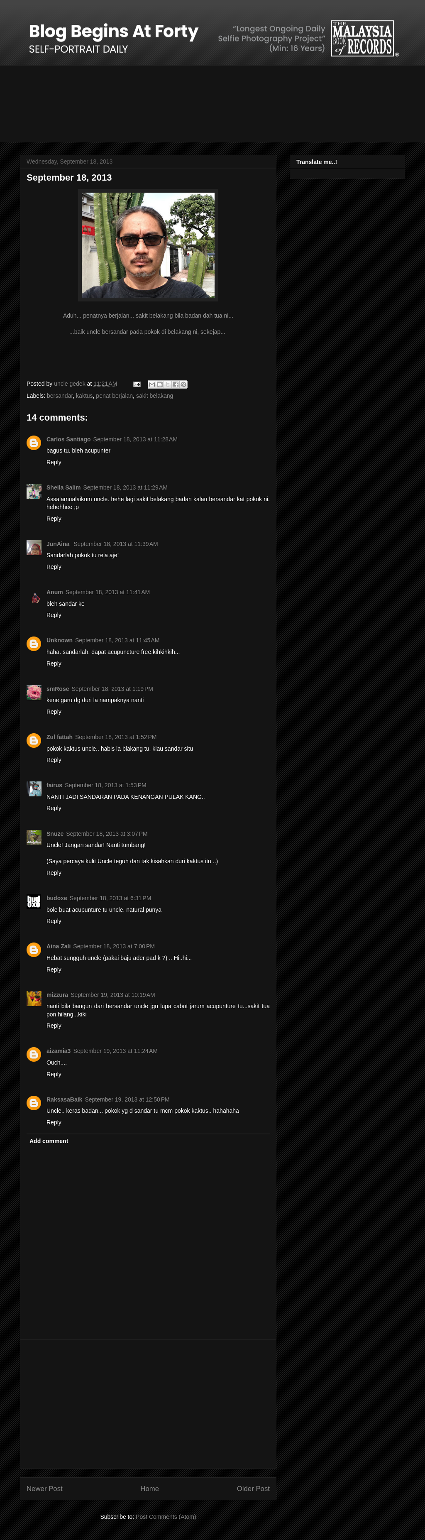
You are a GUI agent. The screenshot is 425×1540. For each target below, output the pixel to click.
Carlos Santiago (68, 439)
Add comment (48, 1141)
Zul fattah (59, 737)
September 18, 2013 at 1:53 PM (106, 785)
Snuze (55, 833)
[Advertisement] (148, 1404)
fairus (54, 785)
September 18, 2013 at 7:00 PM (114, 946)
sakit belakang (154, 395)
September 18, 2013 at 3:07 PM (107, 833)
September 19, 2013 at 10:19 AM (113, 995)
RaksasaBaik (64, 1099)
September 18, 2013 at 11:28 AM (135, 439)
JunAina (58, 544)
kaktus (84, 395)
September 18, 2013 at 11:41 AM (108, 592)
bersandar (60, 395)
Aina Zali (58, 946)
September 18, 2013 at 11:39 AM (115, 544)
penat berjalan (114, 395)
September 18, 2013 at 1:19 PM (112, 689)
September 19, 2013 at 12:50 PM (127, 1099)
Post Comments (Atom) (166, 1516)
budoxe (56, 898)
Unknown (59, 640)
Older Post (253, 1489)
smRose (57, 689)
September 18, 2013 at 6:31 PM (110, 898)
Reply (53, 462)
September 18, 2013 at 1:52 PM (116, 737)
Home (149, 1489)
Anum (54, 592)
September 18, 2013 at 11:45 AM (117, 640)
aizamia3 (58, 1051)
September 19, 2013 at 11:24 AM (115, 1051)
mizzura (57, 995)
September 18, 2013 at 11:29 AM (125, 487)
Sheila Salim (63, 487)
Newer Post (45, 1489)
